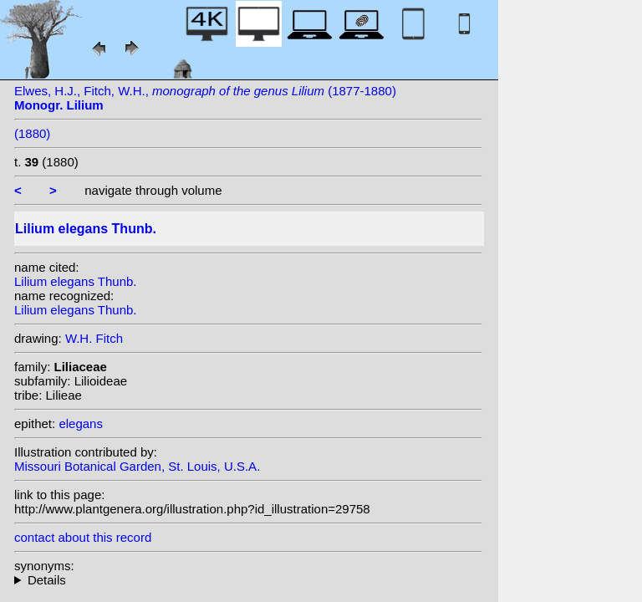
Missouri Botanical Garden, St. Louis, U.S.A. (137, 466)
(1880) (32, 133)
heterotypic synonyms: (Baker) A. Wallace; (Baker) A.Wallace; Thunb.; (248, 580)
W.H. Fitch (94, 338)
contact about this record (82, 537)
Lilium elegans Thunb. (75, 281)
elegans (81, 423)
